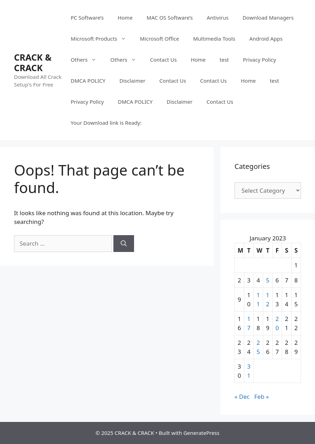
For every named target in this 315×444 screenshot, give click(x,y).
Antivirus (218, 17)
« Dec (242, 396)
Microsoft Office (159, 38)
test (224, 59)
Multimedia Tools (214, 38)
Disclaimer (132, 80)
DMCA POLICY (88, 80)
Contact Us (163, 59)
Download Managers (268, 17)
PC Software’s (87, 17)
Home (125, 17)
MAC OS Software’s (170, 17)
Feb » (261, 396)
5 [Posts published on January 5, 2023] (268, 280)
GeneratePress (201, 432)
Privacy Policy (259, 59)
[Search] (123, 243)
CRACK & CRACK (32, 62)
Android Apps (265, 38)
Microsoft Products (102, 38)
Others (87, 59)
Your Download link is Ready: (106, 122)
